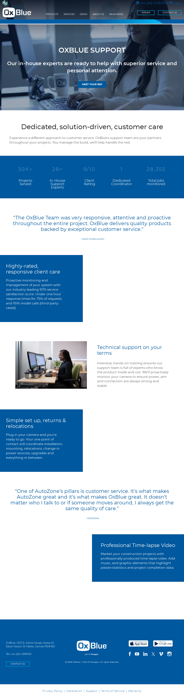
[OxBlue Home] (92, 645)
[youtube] (137, 654)
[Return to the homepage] (17, 12)
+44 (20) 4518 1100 (152, 3)
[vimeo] (161, 654)
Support (92, 691)
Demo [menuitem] (83, 14)
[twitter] (153, 654)
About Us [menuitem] (98, 14)
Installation (74, 691)
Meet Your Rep (92, 84)
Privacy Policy (53, 691)
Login (175, 3)
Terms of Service (113, 691)
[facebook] (130, 654)
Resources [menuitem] (116, 14)
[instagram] (169, 654)
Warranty (134, 691)
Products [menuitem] (52, 14)
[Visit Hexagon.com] (12, 3)
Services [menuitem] (69, 14)
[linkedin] (145, 654)
